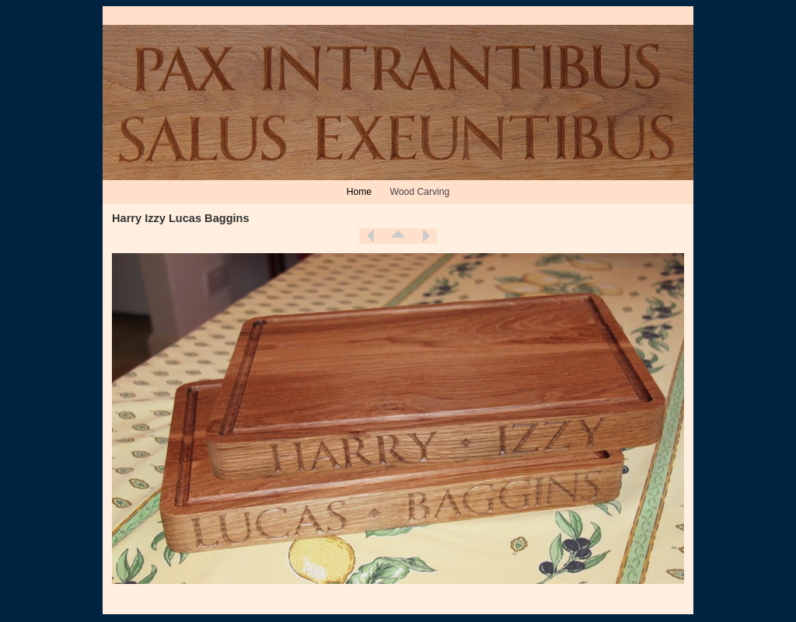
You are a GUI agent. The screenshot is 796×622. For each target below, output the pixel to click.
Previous (370, 236)
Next (425, 236)
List (398, 236)
